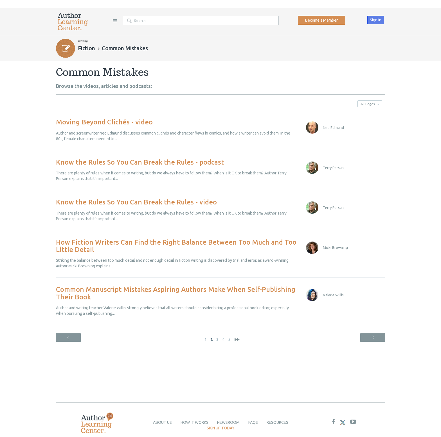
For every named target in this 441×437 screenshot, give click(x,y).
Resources (277, 422)
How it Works (194, 422)
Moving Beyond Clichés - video (104, 122)
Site (115, 20)
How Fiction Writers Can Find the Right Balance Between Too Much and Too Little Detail (176, 245)
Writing (83, 40)
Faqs (253, 422)
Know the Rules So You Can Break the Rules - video (136, 202)
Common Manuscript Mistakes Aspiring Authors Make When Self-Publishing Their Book (175, 293)
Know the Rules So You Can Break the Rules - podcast (140, 162)
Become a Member (321, 20)
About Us (162, 422)
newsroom (228, 422)
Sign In (375, 20)
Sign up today (221, 428)
